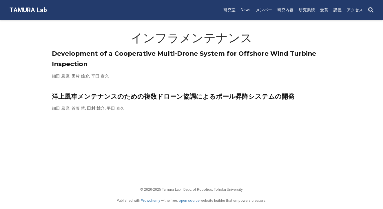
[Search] (370, 10)
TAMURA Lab (28, 10)
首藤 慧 (78, 108)
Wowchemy (150, 201)
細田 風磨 (61, 76)
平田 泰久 (100, 76)
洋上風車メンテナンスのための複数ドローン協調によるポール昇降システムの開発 (173, 96)
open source (189, 201)
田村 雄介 (80, 76)
